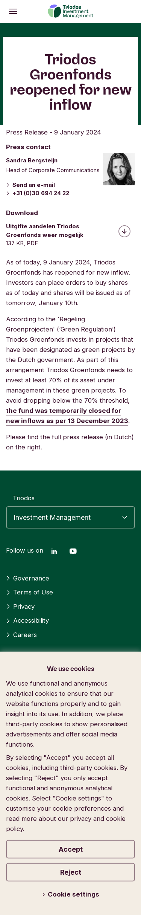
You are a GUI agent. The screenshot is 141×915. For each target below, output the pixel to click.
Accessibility (27, 620)
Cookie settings (71, 894)
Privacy (20, 606)
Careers (21, 635)
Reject (70, 872)
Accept (71, 849)
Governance (27, 578)
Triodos (24, 498)
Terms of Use (29, 592)
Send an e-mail (30, 184)
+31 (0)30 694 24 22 (37, 193)
